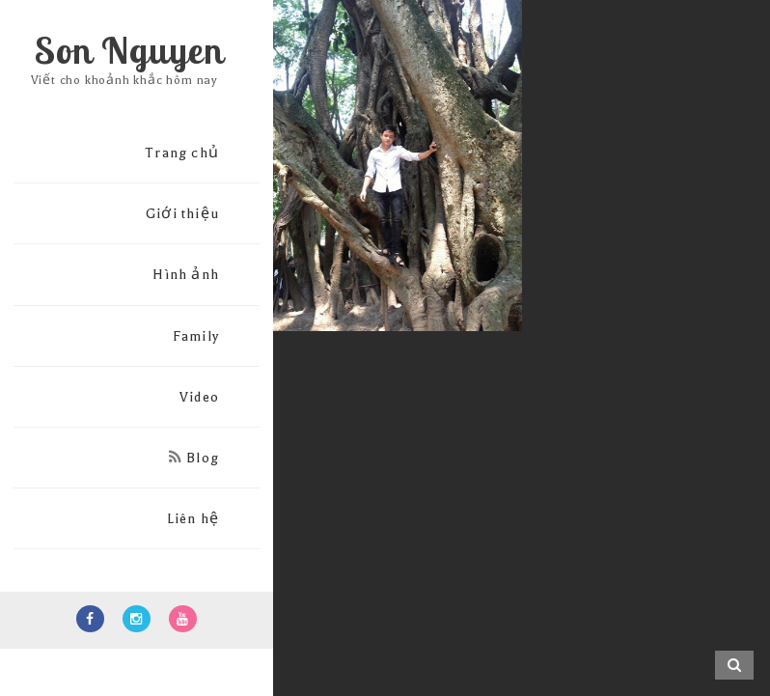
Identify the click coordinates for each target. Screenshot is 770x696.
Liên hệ (193, 519)
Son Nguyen (129, 50)
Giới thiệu (182, 214)
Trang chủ (182, 153)
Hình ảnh (185, 274)
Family (196, 336)
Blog (194, 458)
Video (199, 397)
